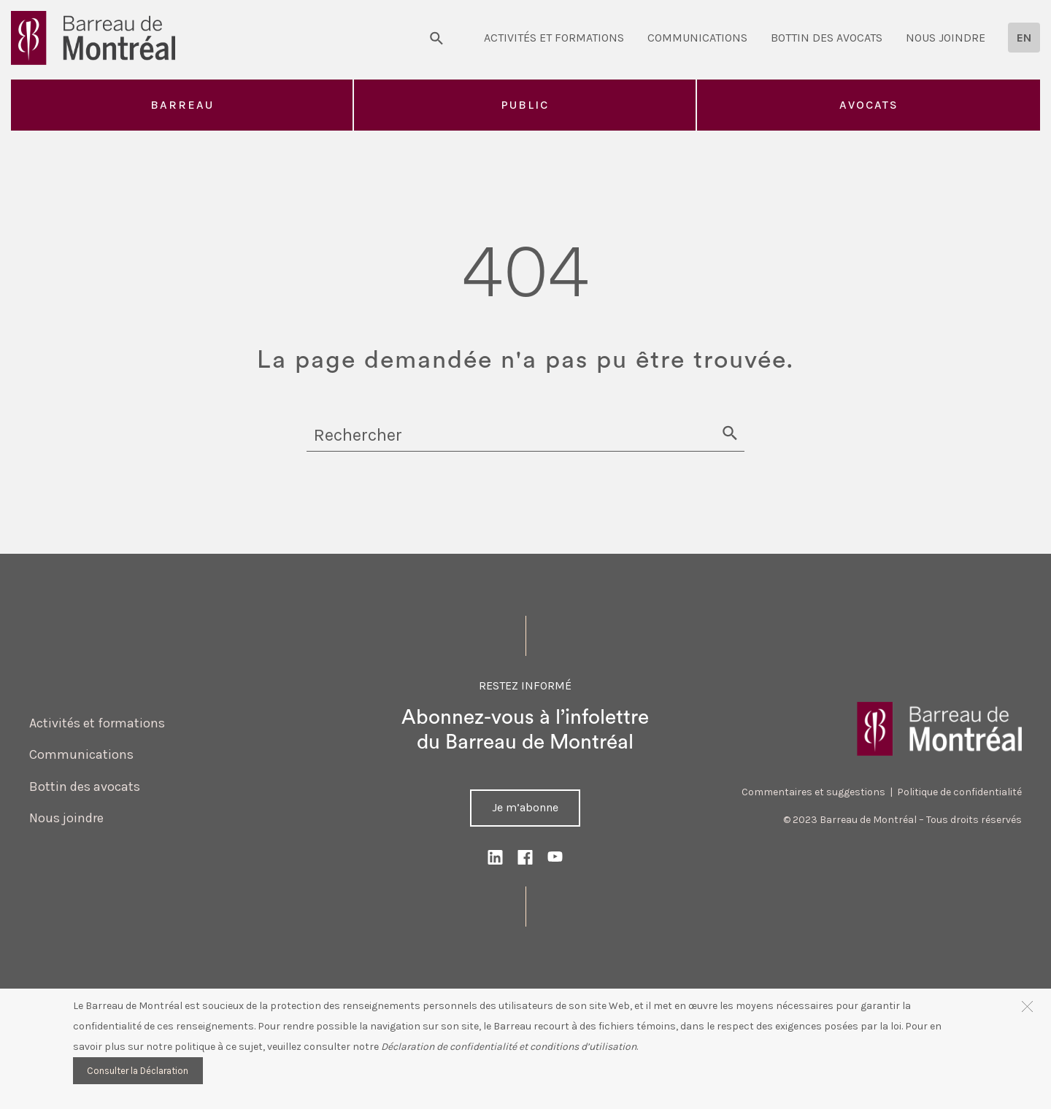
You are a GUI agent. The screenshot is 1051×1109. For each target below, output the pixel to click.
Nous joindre (945, 38)
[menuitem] (1024, 38)
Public (525, 105)
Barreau (182, 105)
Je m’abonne (525, 807)
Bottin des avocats (826, 38)
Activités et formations (554, 38)
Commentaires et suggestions (813, 792)
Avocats (868, 105)
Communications (697, 38)
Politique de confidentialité (959, 792)
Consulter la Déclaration (137, 1070)
